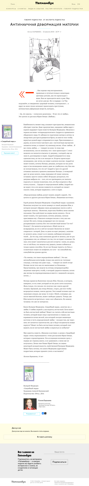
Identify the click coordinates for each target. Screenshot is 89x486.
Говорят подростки (73, 9)
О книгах (22, 9)
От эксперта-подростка (54, 20)
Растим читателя (54, 9)
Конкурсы (11, 9)
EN (79, 4)
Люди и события (36, 9)
